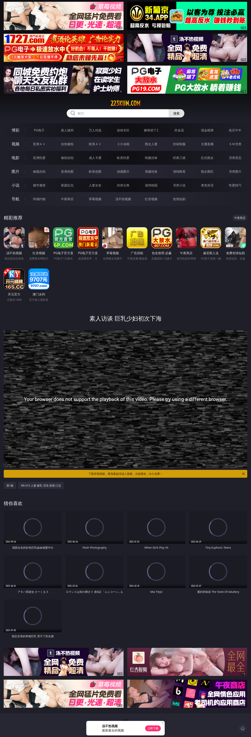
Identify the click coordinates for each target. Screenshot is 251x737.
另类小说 (179, 185)
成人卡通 (95, 158)
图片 (15, 171)
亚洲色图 (67, 171)
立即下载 (152, 728)
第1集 (10, 485)
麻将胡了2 (151, 130)
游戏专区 (123, 130)
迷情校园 (151, 185)
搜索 (176, 113)
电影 (15, 157)
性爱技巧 (235, 185)
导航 (15, 199)
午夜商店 (67, 199)
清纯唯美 (179, 171)
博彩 (15, 130)
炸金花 (179, 130)
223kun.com (125, 103)
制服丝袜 (151, 158)
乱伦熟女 (207, 158)
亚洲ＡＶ (39, 144)
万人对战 (95, 130)
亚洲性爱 (39, 158)
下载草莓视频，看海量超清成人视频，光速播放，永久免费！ (166, 473)
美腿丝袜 (151, 171)
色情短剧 (179, 199)
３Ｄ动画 (123, 144)
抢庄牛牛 (235, 130)
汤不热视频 (123, 199)
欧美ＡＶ (95, 144)
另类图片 (235, 171)
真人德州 (67, 130)
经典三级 (179, 158)
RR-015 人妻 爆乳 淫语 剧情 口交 (41, 485)
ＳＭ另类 (235, 144)
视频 (15, 144)
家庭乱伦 (67, 185)
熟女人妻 (151, 144)
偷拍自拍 (67, 158)
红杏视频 (151, 199)
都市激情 (39, 185)
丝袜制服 (179, 144)
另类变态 (235, 158)
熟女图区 (207, 171)
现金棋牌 (207, 130)
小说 (15, 185)
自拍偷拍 (67, 144)
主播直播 (207, 144)
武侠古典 (123, 185)
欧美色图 (95, 171)
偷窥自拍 (39, 171)
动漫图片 (123, 171)
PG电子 (39, 130)
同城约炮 (39, 199)
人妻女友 (95, 185)
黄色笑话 (207, 185)
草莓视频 (95, 199)
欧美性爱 (123, 158)
